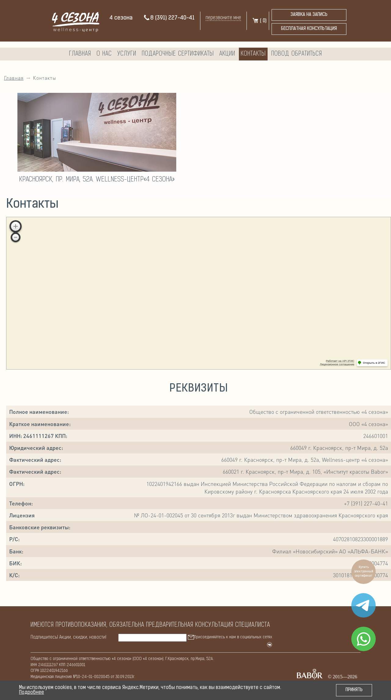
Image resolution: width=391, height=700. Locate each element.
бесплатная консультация (309, 29)
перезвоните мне (223, 17)
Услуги (126, 54)
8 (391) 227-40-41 (169, 18)
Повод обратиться (296, 54)
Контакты (253, 54)
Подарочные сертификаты (178, 54)
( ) (259, 21)
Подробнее (31, 692)
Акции (227, 54)
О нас (104, 54)
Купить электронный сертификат (363, 572)
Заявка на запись (309, 15)
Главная (80, 54)
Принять (354, 690)
